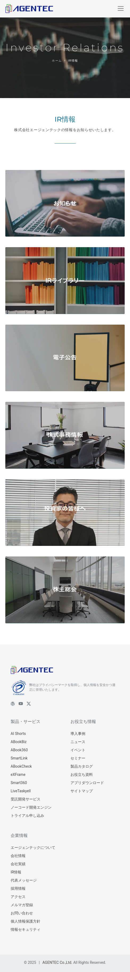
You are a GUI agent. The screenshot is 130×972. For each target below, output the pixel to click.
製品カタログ (81, 766)
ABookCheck (21, 766)
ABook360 (19, 750)
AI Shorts (18, 733)
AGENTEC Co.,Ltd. (57, 962)
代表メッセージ (24, 880)
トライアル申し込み (27, 815)
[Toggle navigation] (121, 8)
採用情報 (18, 888)
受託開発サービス (25, 799)
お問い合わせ (22, 913)
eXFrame (18, 774)
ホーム (57, 60)
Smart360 (19, 783)
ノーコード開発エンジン (31, 807)
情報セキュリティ (25, 929)
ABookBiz (19, 742)
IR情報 (16, 872)
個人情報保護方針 (25, 921)
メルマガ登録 (22, 905)
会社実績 (18, 864)
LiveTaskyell (21, 791)
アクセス (18, 897)
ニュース (77, 742)
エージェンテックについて (33, 847)
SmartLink (19, 758)
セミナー (77, 758)
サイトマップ (81, 791)
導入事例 (77, 733)
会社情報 (18, 856)
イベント (77, 750)
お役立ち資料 (81, 774)
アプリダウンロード (87, 783)
